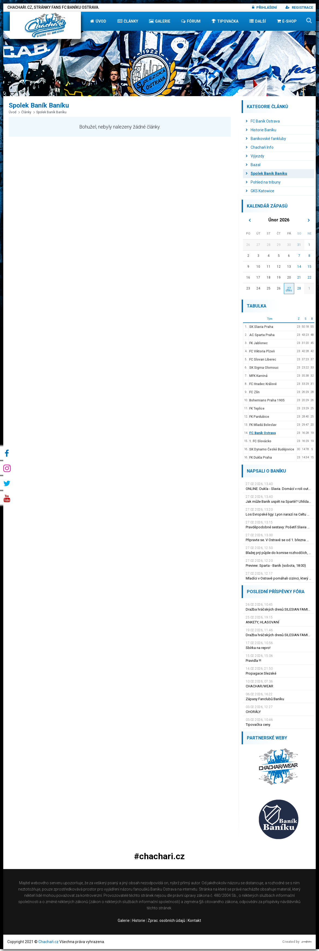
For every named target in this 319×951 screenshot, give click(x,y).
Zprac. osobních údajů (166, 922)
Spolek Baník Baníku (49, 114)
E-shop (287, 23)
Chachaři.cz (48, 943)
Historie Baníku (261, 132)
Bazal (253, 166)
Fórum (190, 23)
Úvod (98, 23)
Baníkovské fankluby (266, 140)
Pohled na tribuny (263, 184)
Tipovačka (225, 23)
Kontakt (194, 922)
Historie (138, 922)
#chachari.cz (159, 858)
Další (257, 23)
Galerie (159, 23)
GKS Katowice (260, 193)
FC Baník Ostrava (263, 123)
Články (127, 23)
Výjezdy (255, 158)
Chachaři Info (260, 149)
